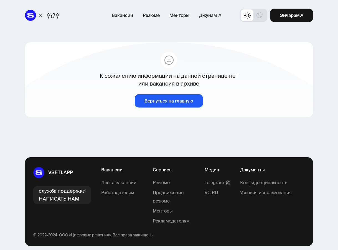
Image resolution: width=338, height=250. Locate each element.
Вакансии (122, 15)
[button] (253, 15)
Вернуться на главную (168, 100)
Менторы (179, 15)
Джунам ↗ (210, 15)
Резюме (151, 15)
